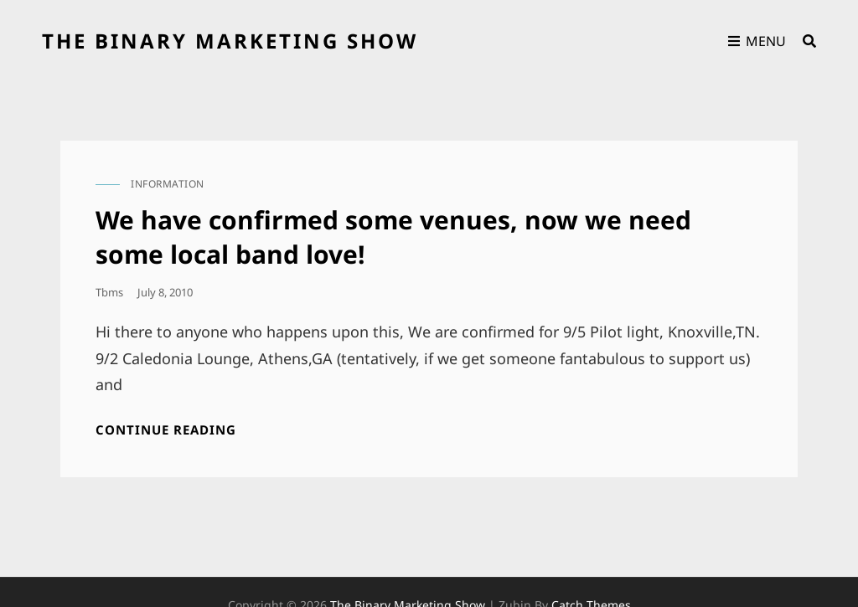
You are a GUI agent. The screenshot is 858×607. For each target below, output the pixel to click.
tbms (109, 292)
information (167, 184)
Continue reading (166, 430)
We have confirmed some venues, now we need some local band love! (393, 237)
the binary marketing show (230, 40)
